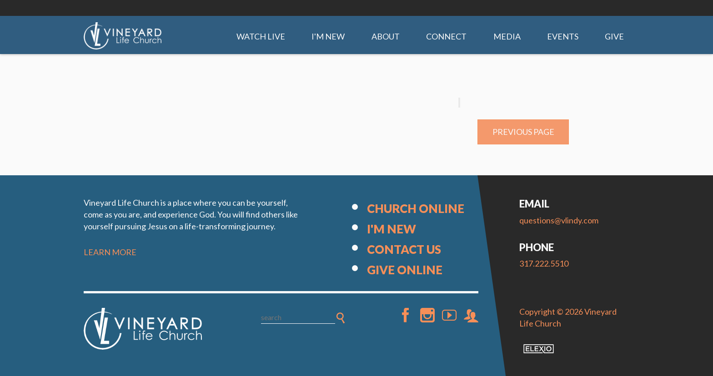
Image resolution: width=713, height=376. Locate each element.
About (386, 36)
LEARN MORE (110, 252)
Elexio (538, 348)
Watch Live (260, 36)
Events (562, 36)
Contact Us (404, 249)
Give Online (404, 269)
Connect (446, 36)
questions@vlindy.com (558, 220)
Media (507, 36)
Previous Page (523, 132)
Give (614, 36)
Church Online (415, 208)
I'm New (328, 36)
